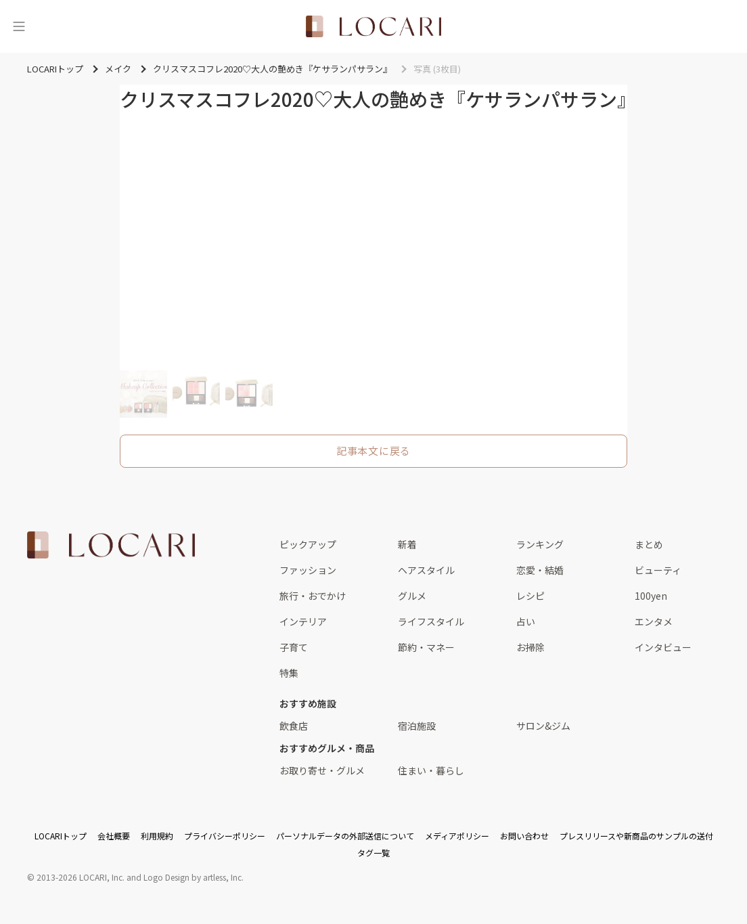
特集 (288, 673)
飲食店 (293, 725)
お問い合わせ (524, 835)
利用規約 (157, 835)
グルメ (412, 595)
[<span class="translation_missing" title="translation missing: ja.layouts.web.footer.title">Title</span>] (111, 544)
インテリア (303, 621)
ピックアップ (307, 544)
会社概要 (113, 835)
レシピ (530, 595)
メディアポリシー (457, 835)
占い (525, 621)
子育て (293, 647)
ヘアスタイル (426, 570)
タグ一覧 (373, 852)
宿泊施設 (417, 725)
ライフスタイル (431, 621)
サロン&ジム (543, 725)
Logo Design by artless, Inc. (193, 877)
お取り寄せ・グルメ (322, 770)
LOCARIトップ (61, 835)
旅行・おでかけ (312, 595)
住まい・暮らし (431, 770)
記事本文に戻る (373, 450)
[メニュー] (19, 26)
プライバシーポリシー (224, 835)
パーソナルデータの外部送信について (345, 835)
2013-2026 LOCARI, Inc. (80, 877)
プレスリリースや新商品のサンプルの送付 (636, 835)
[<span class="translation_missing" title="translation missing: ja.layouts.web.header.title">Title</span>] (373, 26)
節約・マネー (426, 647)
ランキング (540, 544)
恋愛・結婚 (540, 570)
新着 (407, 544)
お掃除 (530, 647)
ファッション (307, 570)
